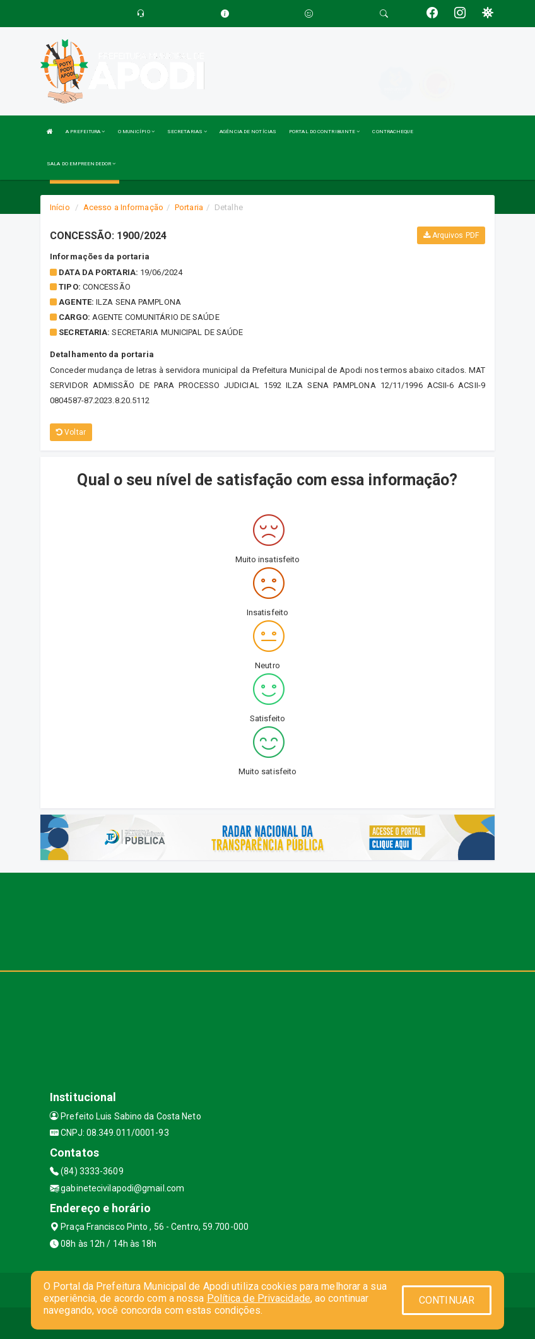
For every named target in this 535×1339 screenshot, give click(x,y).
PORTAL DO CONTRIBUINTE (324, 131)
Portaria (189, 207)
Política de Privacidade (258, 1298)
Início (60, 207)
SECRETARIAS (187, 131)
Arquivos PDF (451, 235)
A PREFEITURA (85, 131)
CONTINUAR (446, 1300)
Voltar (71, 432)
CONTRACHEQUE (392, 131)
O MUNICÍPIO (136, 131)
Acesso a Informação (123, 207)
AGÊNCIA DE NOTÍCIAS (248, 131)
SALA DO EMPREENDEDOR (81, 164)
